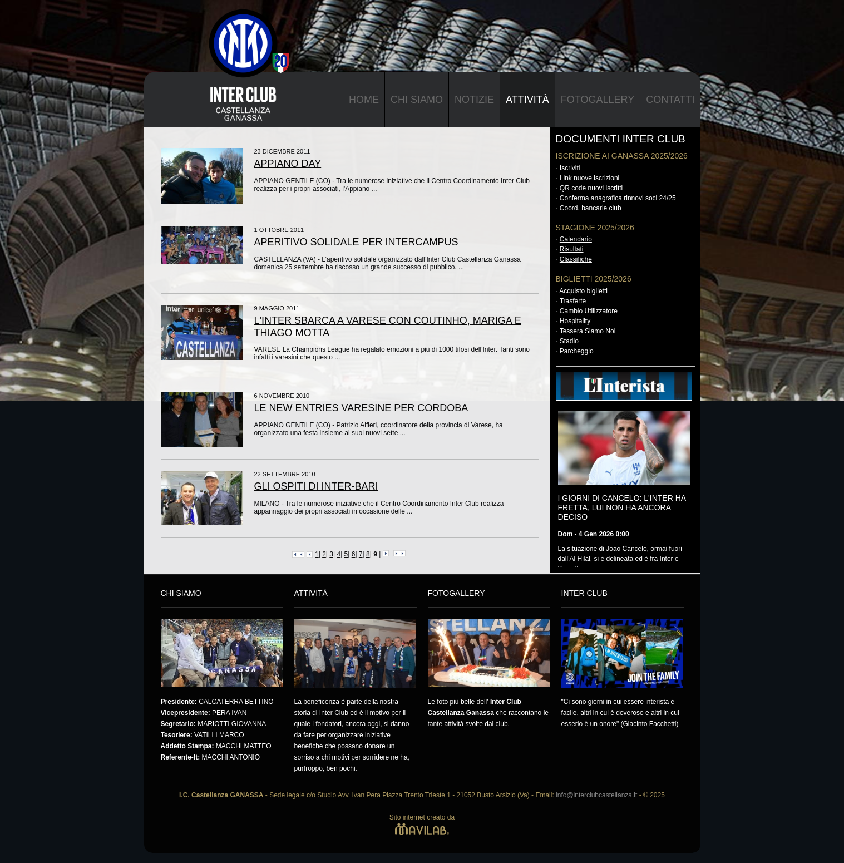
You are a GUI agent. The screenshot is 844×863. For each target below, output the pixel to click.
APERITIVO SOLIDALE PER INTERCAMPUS (356, 242)
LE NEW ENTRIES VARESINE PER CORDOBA (361, 407)
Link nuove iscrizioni (589, 178)
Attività (527, 99)
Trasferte (573, 301)
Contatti (670, 99)
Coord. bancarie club (590, 208)
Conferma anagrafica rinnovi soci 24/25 (618, 198)
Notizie (474, 99)
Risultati (572, 249)
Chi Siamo (417, 99)
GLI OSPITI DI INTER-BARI (316, 486)
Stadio (569, 341)
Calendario (576, 239)
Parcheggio (577, 351)
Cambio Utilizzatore (589, 311)
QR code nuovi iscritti (591, 188)
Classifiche (576, 259)
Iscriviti (570, 168)
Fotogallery (597, 99)
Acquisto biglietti (583, 291)
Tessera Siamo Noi (588, 331)
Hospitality (575, 321)
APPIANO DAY (288, 163)
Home (364, 99)
